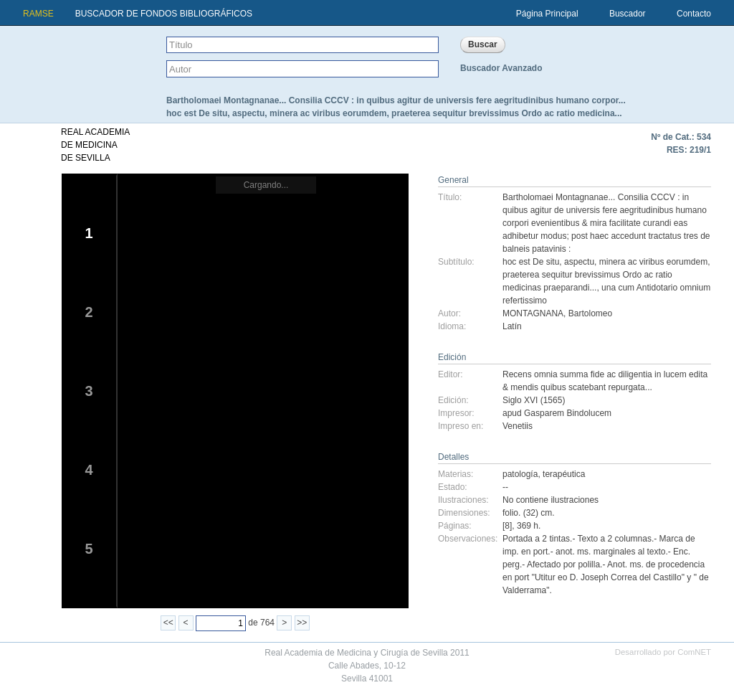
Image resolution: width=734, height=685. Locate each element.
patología (520, 474)
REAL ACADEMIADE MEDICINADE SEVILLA (95, 145)
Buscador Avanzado (501, 68)
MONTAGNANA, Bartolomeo (557, 313)
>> (302, 623)
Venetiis (517, 426)
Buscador (627, 14)
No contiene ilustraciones (550, 500)
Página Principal (547, 14)
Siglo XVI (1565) (533, 400)
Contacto (694, 14)
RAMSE (38, 14)
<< (168, 623)
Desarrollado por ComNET (663, 652)
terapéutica (564, 474)
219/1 (700, 150)
